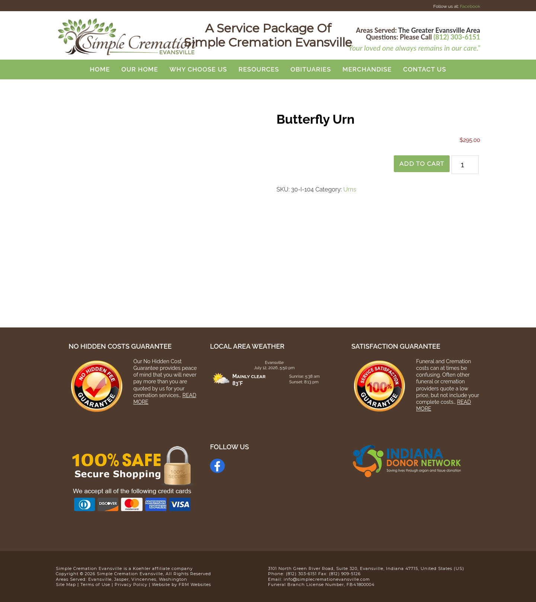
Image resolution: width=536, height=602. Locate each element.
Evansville (100, 579)
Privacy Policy (131, 584)
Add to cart (420, 163)
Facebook (470, 6)
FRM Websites (195, 584)
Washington (173, 579)
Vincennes (143, 579)
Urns (349, 189)
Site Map (66, 584)
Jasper (121, 579)
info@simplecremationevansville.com (327, 579)
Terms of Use (95, 584)
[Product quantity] (465, 164)
